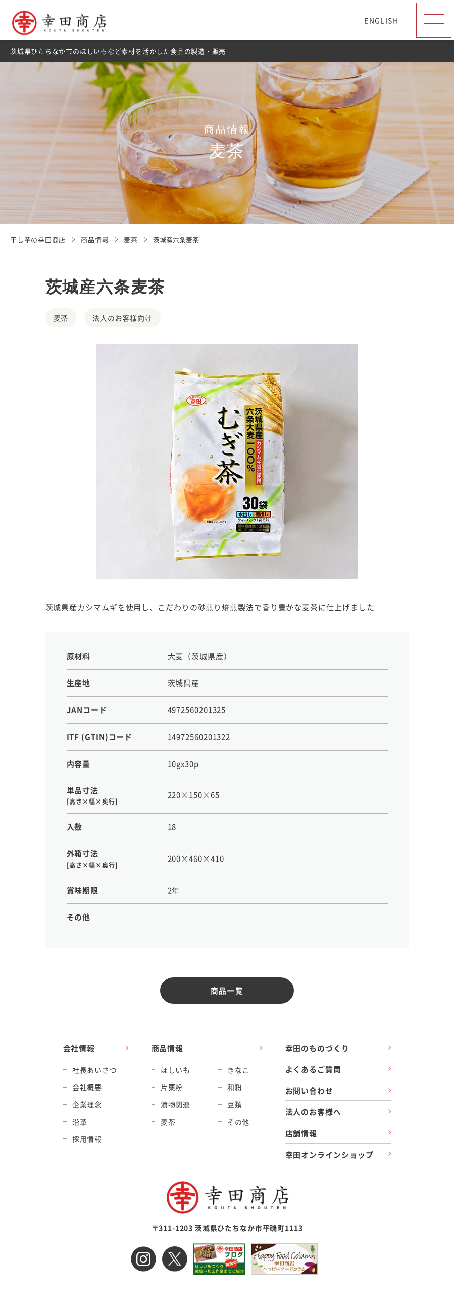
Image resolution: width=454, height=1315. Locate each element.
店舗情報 (301, 1133)
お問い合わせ (309, 1090)
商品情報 (168, 1048)
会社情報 (79, 1048)
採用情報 (87, 1139)
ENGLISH (381, 20)
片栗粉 (172, 1087)
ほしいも (175, 1070)
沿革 (79, 1122)
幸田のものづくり (317, 1048)
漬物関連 (175, 1105)
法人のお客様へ (313, 1112)
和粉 (234, 1087)
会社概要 (87, 1087)
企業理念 (87, 1105)
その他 (238, 1122)
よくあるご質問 (313, 1069)
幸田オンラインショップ (329, 1154)
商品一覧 (227, 990)
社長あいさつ (94, 1070)
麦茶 (168, 1122)
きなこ (238, 1070)
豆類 (234, 1105)
